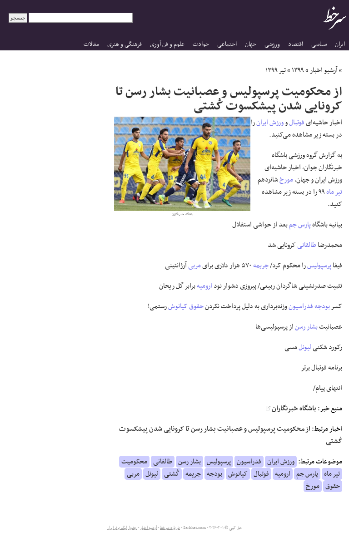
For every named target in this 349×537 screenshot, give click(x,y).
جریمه (261, 265)
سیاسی (319, 44)
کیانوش (178, 306)
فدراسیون (301, 306)
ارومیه (204, 286)
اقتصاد (295, 44)
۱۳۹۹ (298, 70)
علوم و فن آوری (167, 44)
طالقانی (306, 245)
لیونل (305, 347)
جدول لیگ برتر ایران (122, 528)
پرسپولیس (319, 265)
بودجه (322, 306)
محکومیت (134, 462)
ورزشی (272, 44)
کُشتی (171, 474)
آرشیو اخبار (324, 70)
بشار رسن (306, 327)
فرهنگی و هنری (124, 44)
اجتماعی (227, 44)
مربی (194, 265)
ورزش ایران (270, 122)
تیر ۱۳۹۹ (275, 70)
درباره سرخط (170, 528)
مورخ (286, 180)
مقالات (91, 44)
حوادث (201, 44)
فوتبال (296, 122)
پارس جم (300, 225)
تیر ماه (334, 192)
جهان (250, 44)
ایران (340, 44)
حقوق (196, 306)
